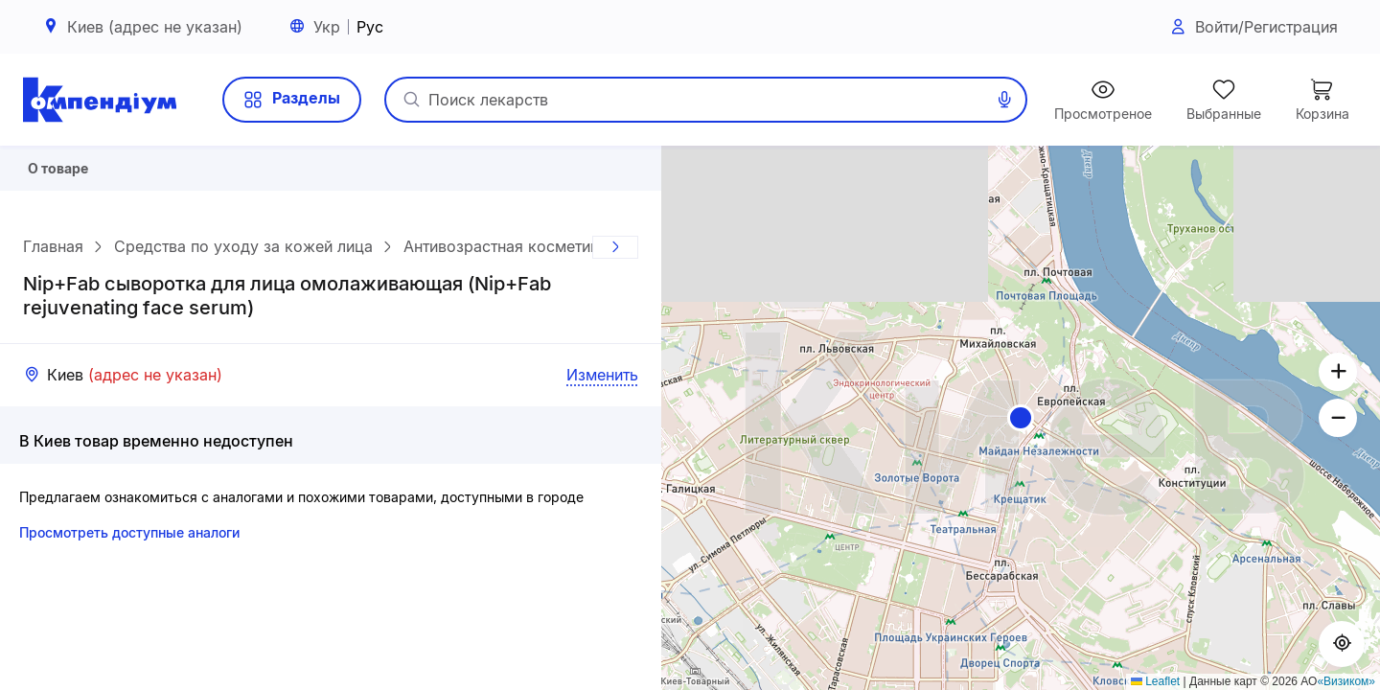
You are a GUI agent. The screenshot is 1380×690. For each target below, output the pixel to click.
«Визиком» (1346, 681)
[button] (1020, 417)
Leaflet (1155, 681)
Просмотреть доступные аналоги (129, 539)
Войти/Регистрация (1253, 27)
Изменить (602, 381)
